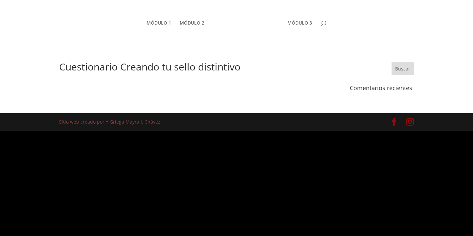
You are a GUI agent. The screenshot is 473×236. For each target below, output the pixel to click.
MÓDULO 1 (158, 23)
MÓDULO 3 (299, 23)
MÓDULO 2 (192, 23)
